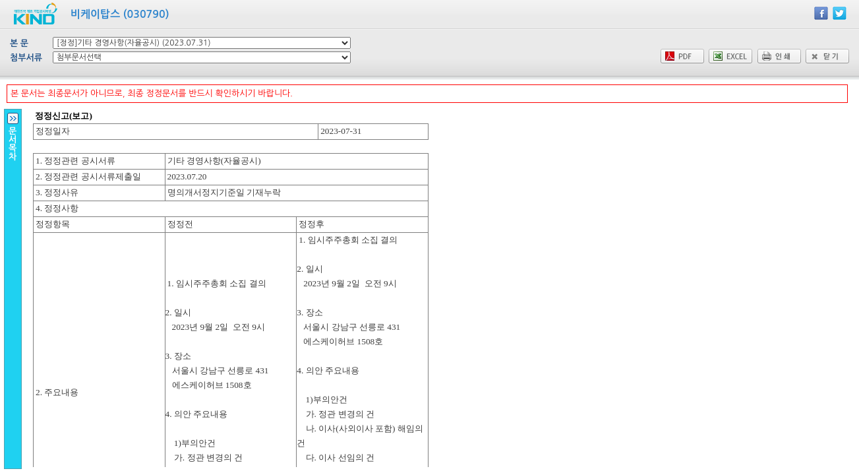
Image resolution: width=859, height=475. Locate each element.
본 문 (19, 43)
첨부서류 (26, 57)
